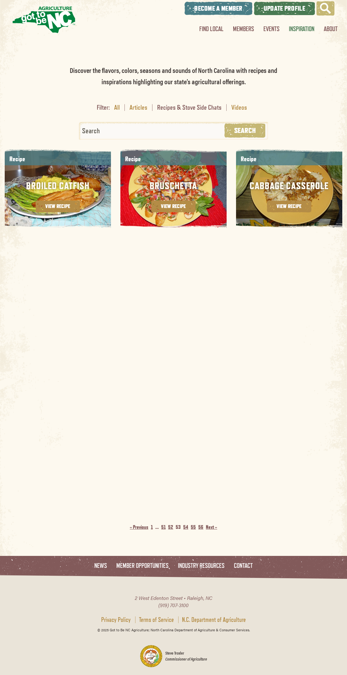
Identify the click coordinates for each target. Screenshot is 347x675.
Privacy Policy (116, 619)
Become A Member (218, 8)
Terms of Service (156, 619)
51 (163, 527)
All (117, 107)
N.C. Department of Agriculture (214, 619)
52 (170, 527)
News (100, 565)
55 (193, 527)
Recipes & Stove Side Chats (189, 107)
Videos (239, 107)
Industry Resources (201, 565)
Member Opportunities (142, 565)
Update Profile (284, 8)
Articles (138, 107)
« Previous (139, 527)
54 (185, 527)
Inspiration (301, 29)
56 (200, 527)
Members (243, 29)
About (331, 29)
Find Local (211, 29)
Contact (243, 565)
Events (271, 29)
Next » (211, 527)
